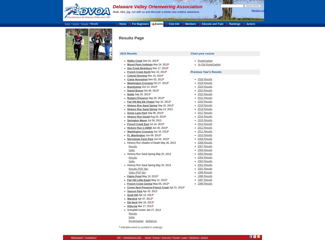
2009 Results (205, 138)
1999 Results (205, 172)
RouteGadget (136, 221)
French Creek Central (139, 183)
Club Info (174, 24)
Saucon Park (134, 191)
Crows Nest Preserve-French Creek (148, 187)
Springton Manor (137, 120)
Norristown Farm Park (140, 139)
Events (76, 24)
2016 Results (205, 116)
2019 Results (205, 105)
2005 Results (205, 153)
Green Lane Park (137, 113)
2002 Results (205, 165)
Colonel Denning (137, 75)
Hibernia (132, 206)
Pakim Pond (134, 176)
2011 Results (205, 131)
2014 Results (205, 124)
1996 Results (205, 183)
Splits (132, 150)
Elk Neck (132, 202)
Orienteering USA (132, 237)
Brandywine (134, 87)
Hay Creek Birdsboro (139, 68)
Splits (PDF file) (137, 172)
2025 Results (205, 83)
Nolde (130, 94)
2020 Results (205, 101)
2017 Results (205, 112)
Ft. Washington (136, 135)
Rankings (234, 24)
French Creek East (138, 124)
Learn (184, 237)
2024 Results (205, 86)
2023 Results (205, 90)
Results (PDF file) (138, 169)
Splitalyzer (151, 221)
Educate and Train (212, 24)
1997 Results (205, 179)
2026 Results (205, 79)
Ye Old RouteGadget (209, 64)
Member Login (259, 10)
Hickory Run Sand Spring (142, 105)
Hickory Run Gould (138, 116)
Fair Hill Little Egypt (139, 180)
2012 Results (205, 127)
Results (84, 24)
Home (67, 24)
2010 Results (205, 135)
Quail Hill (132, 195)
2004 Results (205, 157)
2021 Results (205, 97)
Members (190, 24)
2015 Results (205, 120)
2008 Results (205, 142)
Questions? (91, 237)
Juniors (250, 24)
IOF (119, 237)
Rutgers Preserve (137, 98)
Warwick (132, 198)
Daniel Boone (135, 90)
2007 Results (205, 146)
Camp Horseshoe (137, 79)
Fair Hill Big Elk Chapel (140, 101)
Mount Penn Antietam (140, 64)
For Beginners (140, 24)
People (176, 237)
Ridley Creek (134, 60)
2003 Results (205, 161)
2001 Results (205, 168)
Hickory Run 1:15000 (139, 128)
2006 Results (205, 150)
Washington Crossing (140, 83)
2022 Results (205, 94)
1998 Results (205, 176)
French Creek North (138, 72)
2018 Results (205, 109)
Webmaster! (77, 237)
